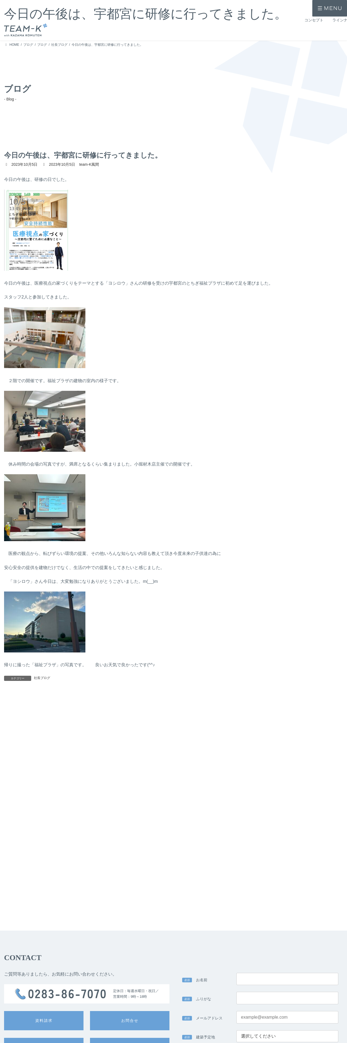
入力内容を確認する (260, 973)
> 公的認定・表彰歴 (220, 1034)
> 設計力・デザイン (153, 1026)
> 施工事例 (12, 1039)
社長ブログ (42, 678)
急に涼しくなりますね (99, 704)
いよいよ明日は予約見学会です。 (284, 703)
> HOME (10, 1020)
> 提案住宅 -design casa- (89, 1034)
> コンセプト (13, 1029)
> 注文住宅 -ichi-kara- (86, 1026)
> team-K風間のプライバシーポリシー (132, 913)
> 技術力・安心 (150, 1034)
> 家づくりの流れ (218, 1026)
